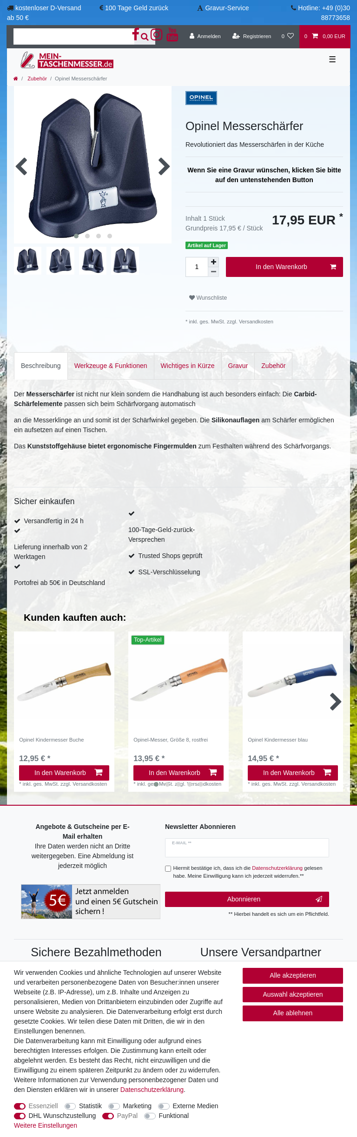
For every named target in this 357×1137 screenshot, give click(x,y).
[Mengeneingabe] (196, 267)
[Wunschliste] (287, 36)
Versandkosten (255, 321)
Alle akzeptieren (293, 975)
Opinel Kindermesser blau (278, 740)
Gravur (238, 365)
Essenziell (43, 1106)
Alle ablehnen (293, 1013)
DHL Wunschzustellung (62, 1115)
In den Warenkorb (296, 267)
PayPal (127, 1115)
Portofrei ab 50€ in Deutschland (59, 582)
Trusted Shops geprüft (170, 555)
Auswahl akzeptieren (293, 994)
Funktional (174, 1115)
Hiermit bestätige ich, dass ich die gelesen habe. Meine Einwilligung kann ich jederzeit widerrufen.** (248, 872)
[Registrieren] (251, 36)
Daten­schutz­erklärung (152, 1089)
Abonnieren (274, 899)
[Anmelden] (205, 36)
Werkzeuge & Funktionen (110, 365)
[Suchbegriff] (73, 36)
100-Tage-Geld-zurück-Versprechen (161, 534)
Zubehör (36, 78)
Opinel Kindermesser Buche (51, 740)
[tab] (41, 366)
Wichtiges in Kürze (188, 365)
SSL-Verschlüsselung (169, 572)
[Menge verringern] (213, 272)
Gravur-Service (227, 8)
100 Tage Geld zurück (136, 8)
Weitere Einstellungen (45, 1125)
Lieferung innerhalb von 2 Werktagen (50, 551)
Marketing (137, 1106)
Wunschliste (208, 298)
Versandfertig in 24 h (53, 521)
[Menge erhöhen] (213, 262)
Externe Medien (195, 1106)
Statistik (90, 1106)
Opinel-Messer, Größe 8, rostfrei (170, 740)
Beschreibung (41, 365)
